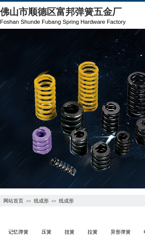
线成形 (41, 201)
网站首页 (13, 201)
